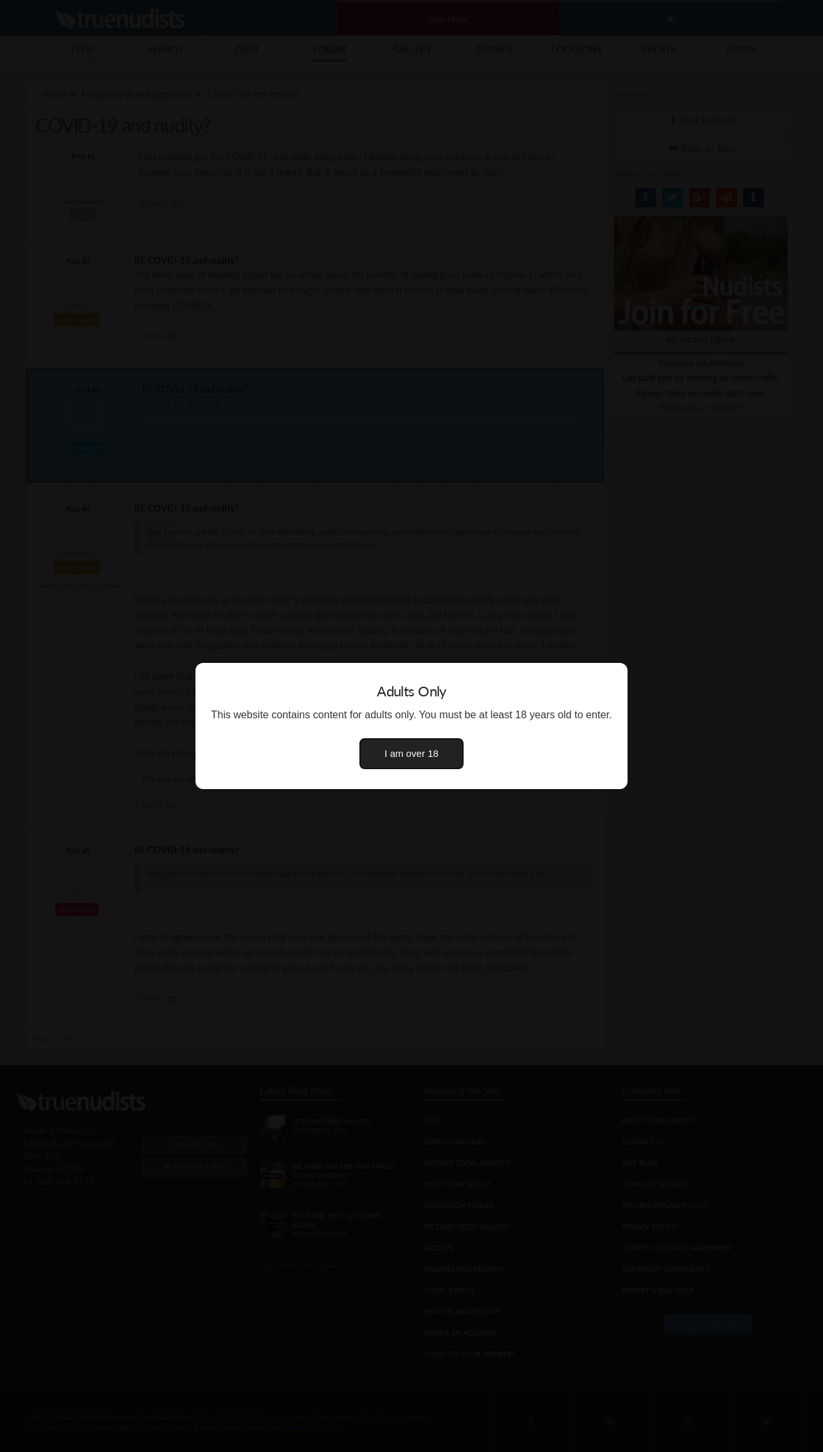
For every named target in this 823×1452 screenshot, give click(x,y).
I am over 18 (411, 753)
